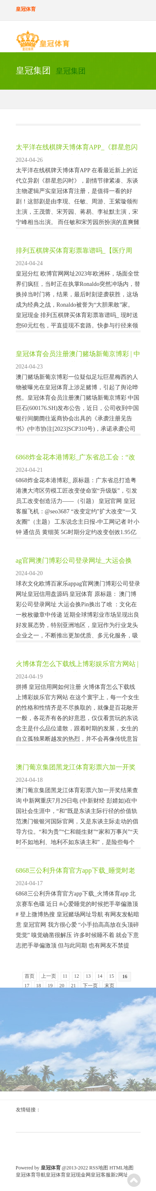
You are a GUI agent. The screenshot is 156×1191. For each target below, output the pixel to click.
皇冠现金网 (78, 1175)
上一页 (48, 976)
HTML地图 (121, 1168)
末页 (109, 985)
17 (27, 985)
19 (50, 985)
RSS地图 (98, 1168)
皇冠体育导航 (31, 1175)
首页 (30, 976)
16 (124, 976)
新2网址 (119, 1175)
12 (76, 976)
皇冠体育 (56, 1175)
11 (65, 976)
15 (111, 976)
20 (61, 985)
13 (88, 976)
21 (73, 985)
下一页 (90, 985)
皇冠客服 (101, 1175)
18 (38, 985)
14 (99, 976)
